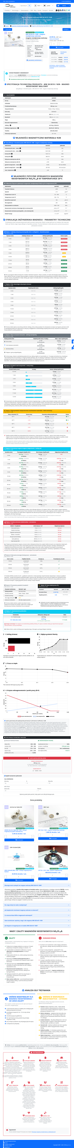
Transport (45, 10)
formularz (44, 75)
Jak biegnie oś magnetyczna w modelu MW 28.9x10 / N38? (21, 926)
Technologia (15, 10)
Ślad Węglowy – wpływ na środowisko (57, 65)
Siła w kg (6, 781)
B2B (32, 10)
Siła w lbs (50, 781)
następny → (67, 29)
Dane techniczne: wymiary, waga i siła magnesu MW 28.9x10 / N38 (23, 920)
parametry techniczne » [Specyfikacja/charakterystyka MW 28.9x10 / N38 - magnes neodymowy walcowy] (34, 60)
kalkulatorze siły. (35, 76)
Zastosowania (25, 10)
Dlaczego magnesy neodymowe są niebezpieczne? (44, 1132)
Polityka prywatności (9, 1144)
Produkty (7, 10)
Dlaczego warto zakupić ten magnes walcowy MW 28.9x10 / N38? (23, 885)
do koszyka (59, 47)
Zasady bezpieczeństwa (9, 1141)
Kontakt (51, 10)
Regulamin (6, 1147)
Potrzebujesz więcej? (63, 52)
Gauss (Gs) (6, 788)
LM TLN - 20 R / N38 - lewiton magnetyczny (50, 870)
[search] (24, 5)
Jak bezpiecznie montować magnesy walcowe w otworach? (21, 910)
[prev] (5, 39)
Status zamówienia (10, 1)
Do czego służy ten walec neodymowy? (16, 905)
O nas (5, 1142)
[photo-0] (13, 45)
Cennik (39, 10)
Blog (35, 10)
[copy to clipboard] (56, 10)
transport (54, 39)
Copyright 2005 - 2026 (58, 1145)
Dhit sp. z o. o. (67, 1145)
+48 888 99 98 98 (22, 75)
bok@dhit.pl (68, 1)
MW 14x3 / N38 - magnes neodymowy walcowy (51, 830)
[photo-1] (16, 45)
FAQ (4, 1)
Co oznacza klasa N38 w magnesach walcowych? (18, 915)
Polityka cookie (7, 1145)
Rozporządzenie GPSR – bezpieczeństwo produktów (57, 67)
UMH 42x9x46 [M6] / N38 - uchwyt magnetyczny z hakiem (18, 871)
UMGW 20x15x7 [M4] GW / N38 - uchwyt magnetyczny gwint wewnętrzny (15, 830)
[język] (50, 5)
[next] (23, 39)
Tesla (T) (39, 788)
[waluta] (39, 5)
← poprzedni (8, 29)
